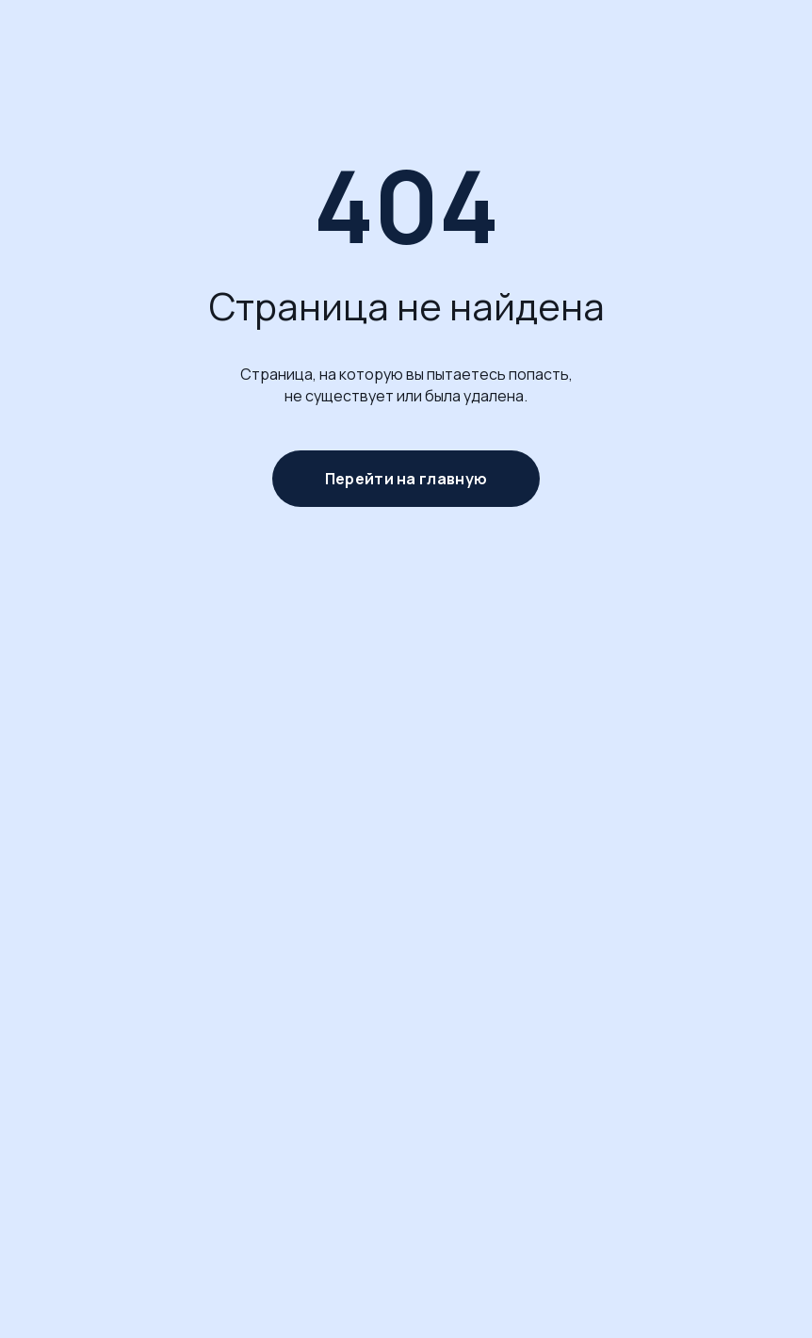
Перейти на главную (406, 478)
